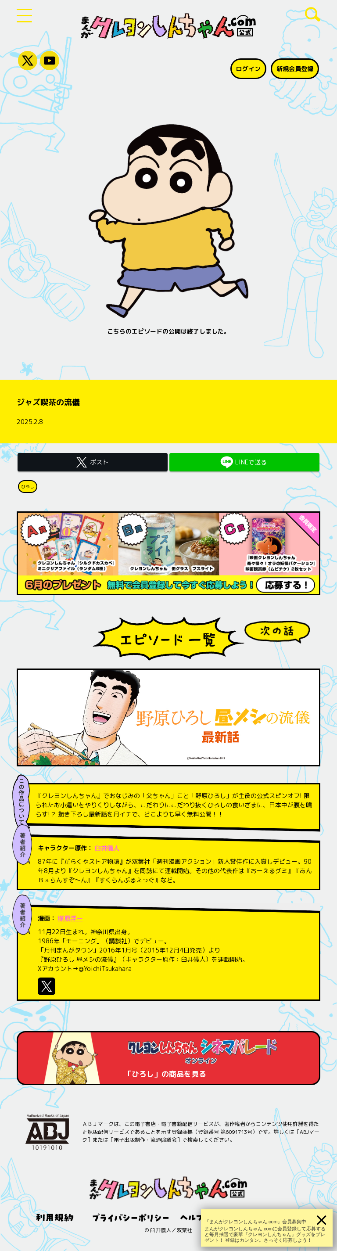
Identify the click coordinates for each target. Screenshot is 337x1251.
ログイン (248, 69)
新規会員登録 (294, 69)
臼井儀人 (107, 848)
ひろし (27, 486)
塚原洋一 (70, 918)
